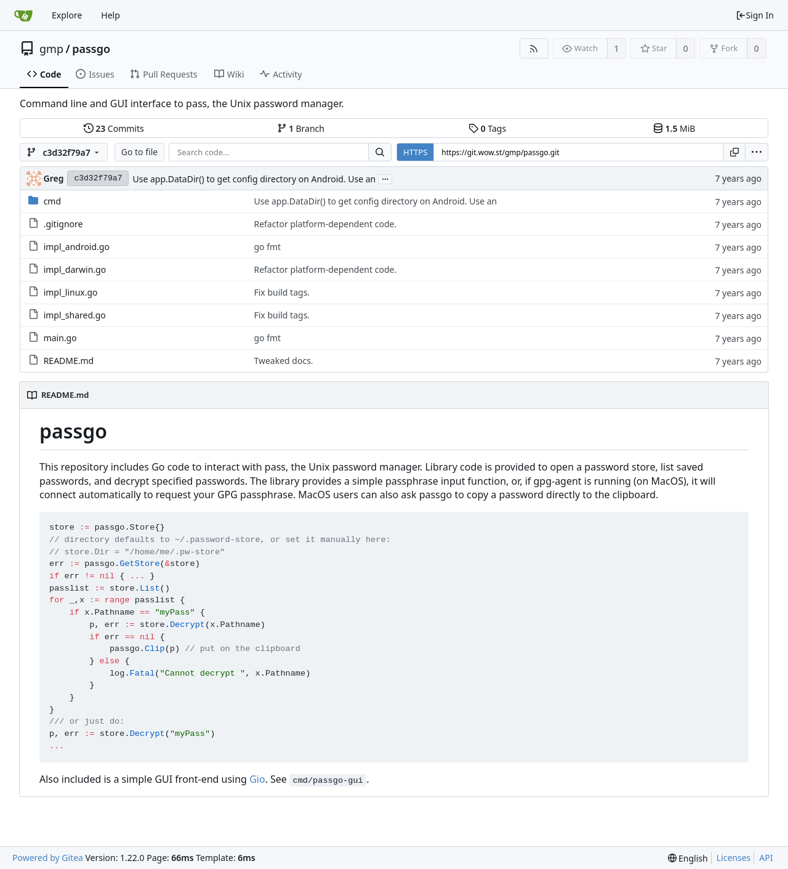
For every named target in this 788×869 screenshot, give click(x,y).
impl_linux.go (71, 292)
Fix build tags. (282, 292)
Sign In (755, 15)
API (766, 857)
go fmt (267, 247)
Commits (114, 128)
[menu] (756, 152)
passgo (91, 48)
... (385, 178)
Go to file (139, 152)
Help (110, 15)
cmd (52, 201)
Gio (257, 779)
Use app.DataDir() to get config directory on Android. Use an (254, 179)
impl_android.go (77, 247)
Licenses (734, 857)
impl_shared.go (75, 315)
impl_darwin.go (75, 269)
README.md (69, 360)
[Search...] (380, 152)
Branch (301, 128)
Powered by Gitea (47, 857)
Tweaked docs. (283, 360)
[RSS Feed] (534, 48)
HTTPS (415, 152)
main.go (60, 338)
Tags (487, 128)
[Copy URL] (734, 152)
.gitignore (63, 224)
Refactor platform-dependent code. (325, 224)
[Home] (23, 15)
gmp (51, 48)
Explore (67, 15)
